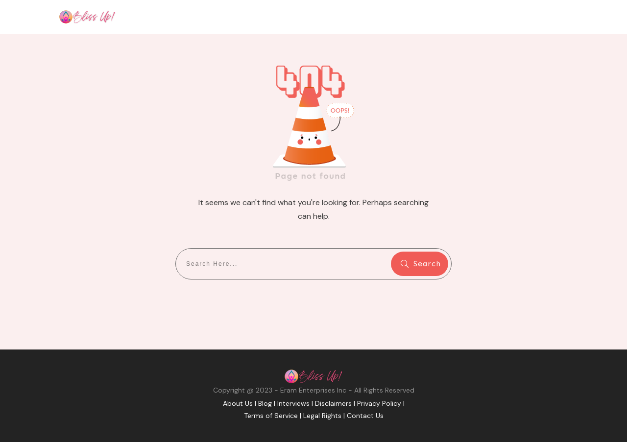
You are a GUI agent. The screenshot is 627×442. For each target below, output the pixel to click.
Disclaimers (333, 403)
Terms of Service (271, 415)
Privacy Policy (379, 403)
